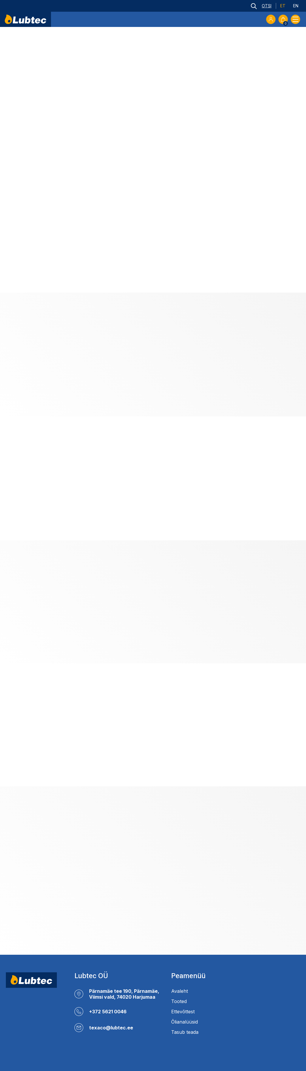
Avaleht (179, 991)
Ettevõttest (183, 1011)
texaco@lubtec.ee (111, 1028)
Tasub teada (184, 1032)
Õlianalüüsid (184, 1022)
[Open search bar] (261, 6)
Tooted (179, 1001)
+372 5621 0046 (108, 1011)
